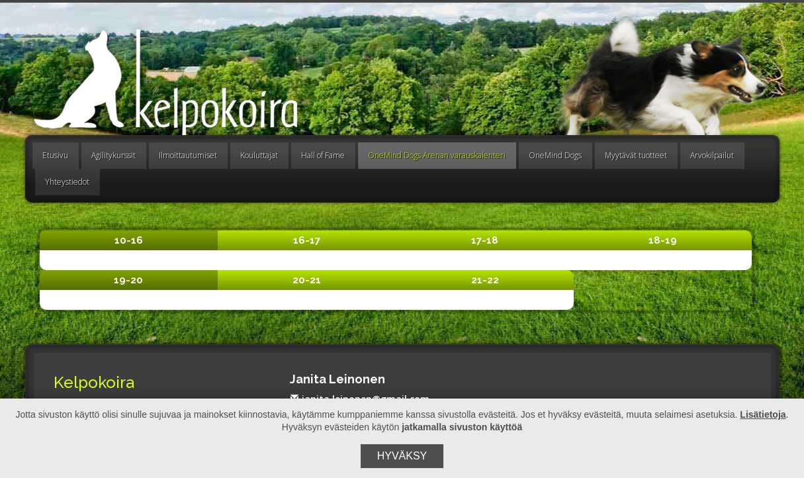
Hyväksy (402, 455)
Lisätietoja (762, 414)
